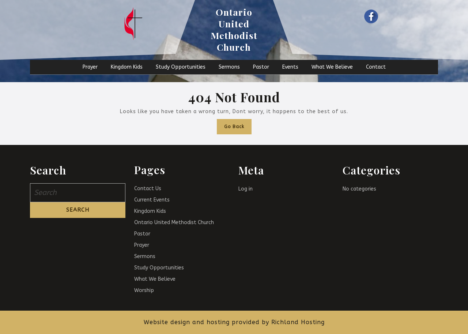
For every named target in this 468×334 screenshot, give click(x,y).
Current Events (152, 200)
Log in (245, 189)
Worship (144, 290)
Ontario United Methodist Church (234, 29)
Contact (376, 67)
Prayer (90, 67)
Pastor (261, 67)
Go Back (238, 124)
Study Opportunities (180, 67)
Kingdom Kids (127, 67)
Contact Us (147, 188)
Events (290, 67)
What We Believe (332, 67)
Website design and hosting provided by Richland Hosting (234, 322)
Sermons (229, 67)
